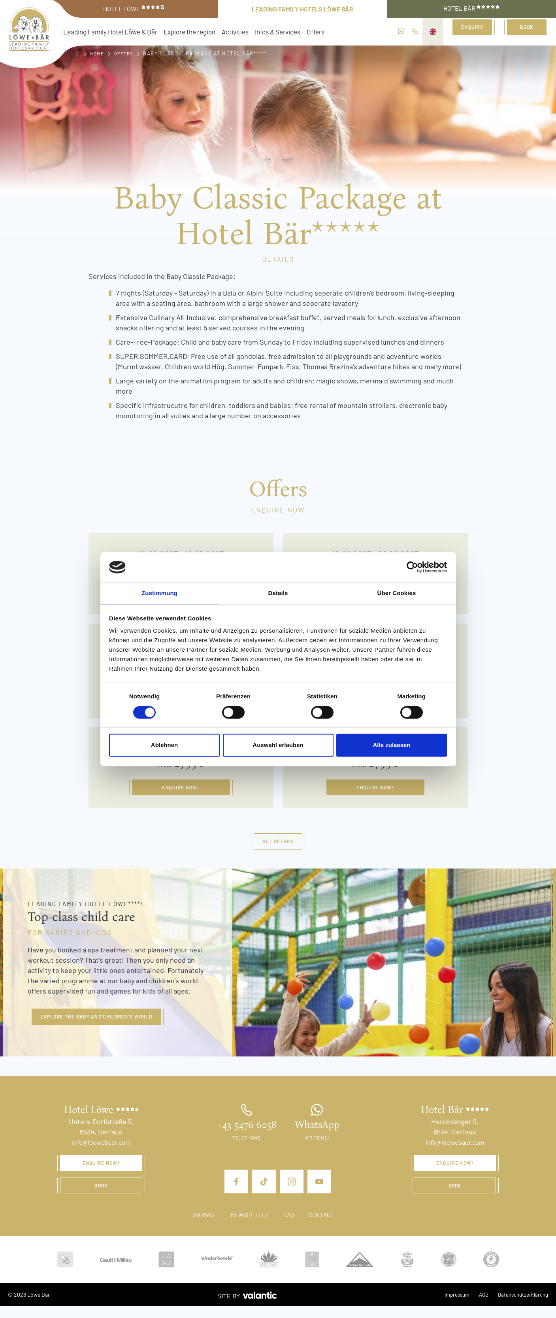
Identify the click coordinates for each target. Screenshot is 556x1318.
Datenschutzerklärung (521, 1306)
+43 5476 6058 (246, 1133)
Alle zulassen (391, 745)
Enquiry (472, 31)
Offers (280, 31)
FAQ (290, 1226)
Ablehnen (164, 745)
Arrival (200, 1226)
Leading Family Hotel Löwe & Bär (102, 31)
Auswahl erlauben (278, 745)
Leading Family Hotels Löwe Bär (302, 9)
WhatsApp (317, 1133)
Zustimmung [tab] (159, 593)
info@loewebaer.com (101, 1150)
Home (99, 53)
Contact (325, 1226)
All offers (278, 847)
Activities (210, 31)
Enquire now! (181, 791)
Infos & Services (247, 31)
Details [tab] (278, 593)
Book (527, 31)
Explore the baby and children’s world (107, 1024)
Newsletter (249, 1226)
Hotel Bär (471, 8)
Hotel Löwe (133, 8)
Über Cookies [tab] (396, 593)
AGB (480, 1306)
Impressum (452, 1306)
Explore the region (170, 31)
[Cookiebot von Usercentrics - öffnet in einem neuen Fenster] (412, 567)
